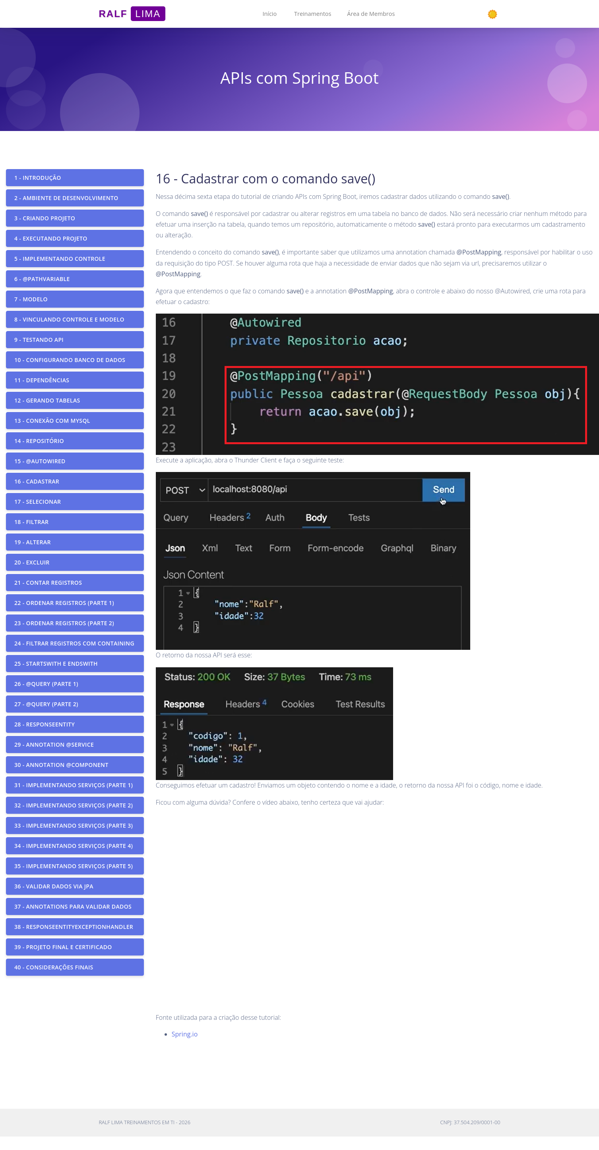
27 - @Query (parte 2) (46, 704)
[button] (269, 14)
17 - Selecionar (37, 501)
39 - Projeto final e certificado (63, 947)
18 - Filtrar (31, 522)
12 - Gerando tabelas (47, 400)
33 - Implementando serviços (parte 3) (73, 825)
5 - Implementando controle (59, 258)
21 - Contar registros (48, 582)
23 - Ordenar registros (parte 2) (64, 623)
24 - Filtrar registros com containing (74, 643)
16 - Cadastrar (36, 481)
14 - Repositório (39, 441)
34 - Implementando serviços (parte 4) (73, 845)
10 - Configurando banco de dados (69, 360)
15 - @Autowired (40, 461)
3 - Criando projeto (44, 218)
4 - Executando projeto (50, 238)
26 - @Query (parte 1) (46, 684)
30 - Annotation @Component (61, 765)
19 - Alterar (32, 542)
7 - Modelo (31, 299)
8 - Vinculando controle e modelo (69, 319)
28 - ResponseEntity (44, 724)
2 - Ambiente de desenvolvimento (66, 198)
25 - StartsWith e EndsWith (56, 663)
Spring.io (185, 1034)
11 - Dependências (41, 380)
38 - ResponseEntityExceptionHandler (73, 926)
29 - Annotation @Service (54, 744)
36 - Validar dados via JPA (53, 886)
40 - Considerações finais (53, 967)
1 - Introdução (37, 177)
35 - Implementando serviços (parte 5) (73, 866)
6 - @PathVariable (42, 279)
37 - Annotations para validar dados (73, 906)
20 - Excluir (32, 562)
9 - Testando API (39, 339)
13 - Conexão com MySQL (52, 420)
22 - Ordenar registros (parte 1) (64, 603)
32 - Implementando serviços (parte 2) (73, 805)
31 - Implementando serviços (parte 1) (73, 785)
